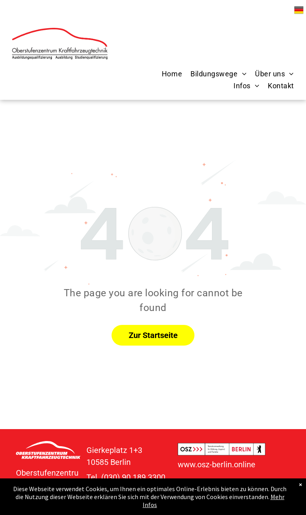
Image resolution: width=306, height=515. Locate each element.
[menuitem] (167, 74)
